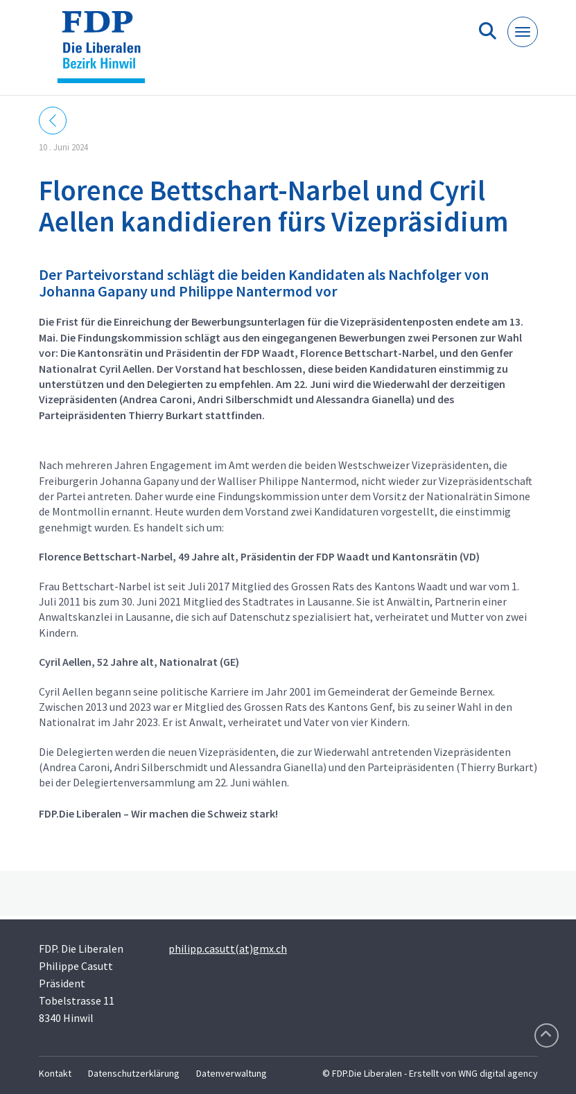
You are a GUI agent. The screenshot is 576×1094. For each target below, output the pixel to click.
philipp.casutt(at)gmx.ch (227, 948)
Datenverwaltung (231, 1073)
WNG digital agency (498, 1073)
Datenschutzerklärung (134, 1073)
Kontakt (55, 1073)
